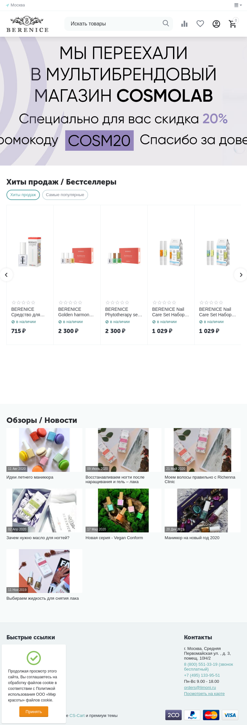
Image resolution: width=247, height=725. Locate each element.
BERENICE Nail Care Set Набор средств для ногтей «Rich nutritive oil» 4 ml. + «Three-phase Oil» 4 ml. (216, 312)
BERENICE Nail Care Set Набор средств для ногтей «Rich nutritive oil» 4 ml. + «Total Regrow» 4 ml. (169, 312)
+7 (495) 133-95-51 (202, 675)
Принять (34, 711)
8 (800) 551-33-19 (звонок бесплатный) (208, 667)
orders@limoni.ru (200, 687)
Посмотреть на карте (204, 693)
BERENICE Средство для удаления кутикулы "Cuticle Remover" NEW (29, 312)
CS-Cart (77, 715)
